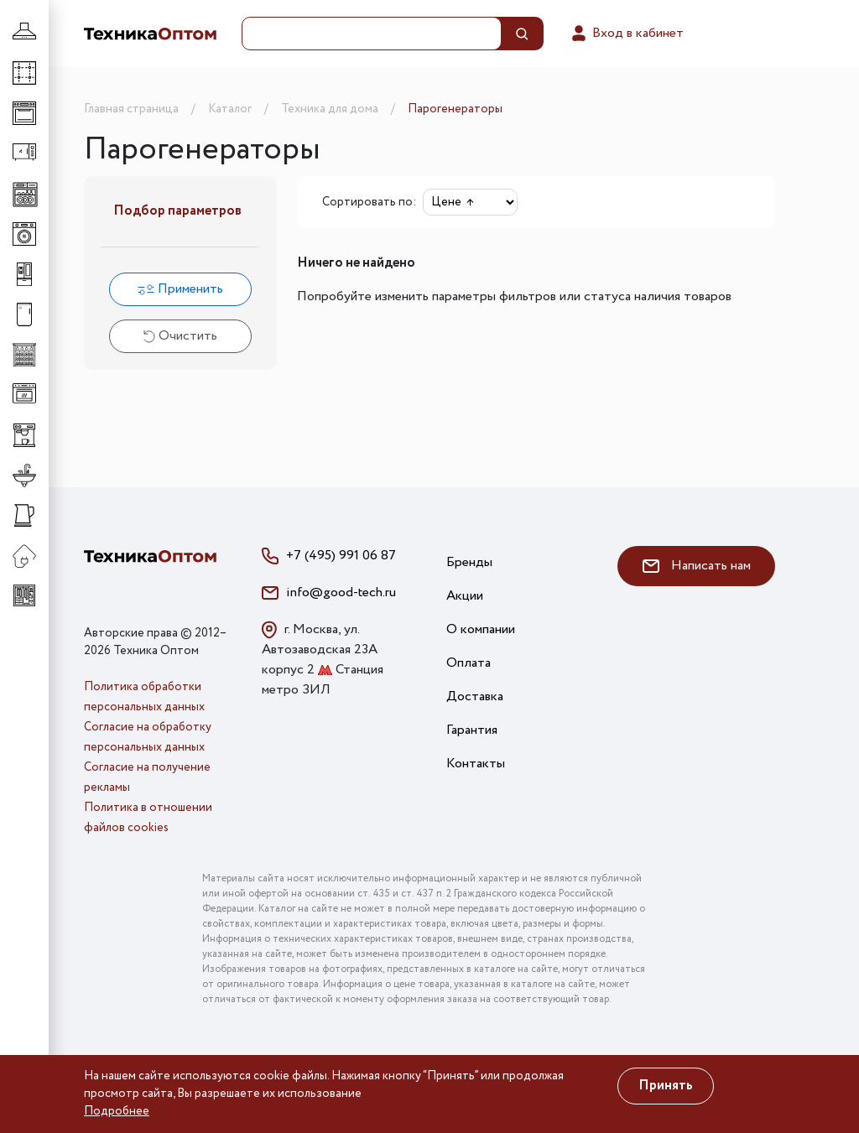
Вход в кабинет (626, 33)
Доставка (474, 696)
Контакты (475, 763)
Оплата (468, 663)
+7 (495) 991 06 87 (341, 555)
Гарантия (471, 730)
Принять (665, 1085)
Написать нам (697, 565)
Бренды (469, 562)
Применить (180, 289)
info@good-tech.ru (341, 592)
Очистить (180, 336)
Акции (464, 595)
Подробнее (116, 1111)
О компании (480, 629)
